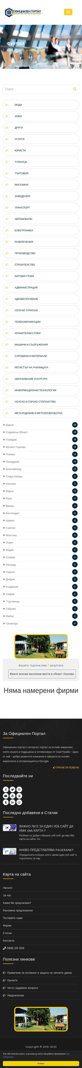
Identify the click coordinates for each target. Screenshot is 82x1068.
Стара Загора (12, 476)
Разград (9, 565)
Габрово (9, 609)
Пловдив (10, 439)
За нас (7, 895)
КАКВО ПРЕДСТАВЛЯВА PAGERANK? (46, 850)
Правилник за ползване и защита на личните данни (37, 973)
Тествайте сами (13, 918)
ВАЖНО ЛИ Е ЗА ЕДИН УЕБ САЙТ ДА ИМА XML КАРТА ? (46, 828)
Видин (8, 550)
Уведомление (13, 995)
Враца (8, 506)
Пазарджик (11, 462)
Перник (9, 572)
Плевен (9, 454)
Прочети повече (66, 767)
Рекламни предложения (18, 910)
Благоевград (12, 469)
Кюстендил (11, 513)
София (8, 594)
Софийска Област (15, 432)
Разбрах (41, 1063)
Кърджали (10, 587)
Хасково (9, 484)
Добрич (9, 579)
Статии (7, 933)
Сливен (9, 557)
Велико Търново (14, 447)
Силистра (10, 623)
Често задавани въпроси (20, 988)
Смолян (9, 528)
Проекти (10, 980)
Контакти (8, 941)
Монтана (10, 535)
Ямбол (8, 616)
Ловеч (8, 542)
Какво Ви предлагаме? (17, 903)
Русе (7, 498)
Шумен (8, 520)
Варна (8, 491)
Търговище (11, 601)
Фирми (7, 925)
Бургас (8, 425)
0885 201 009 (15, 948)
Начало (12, 50)
